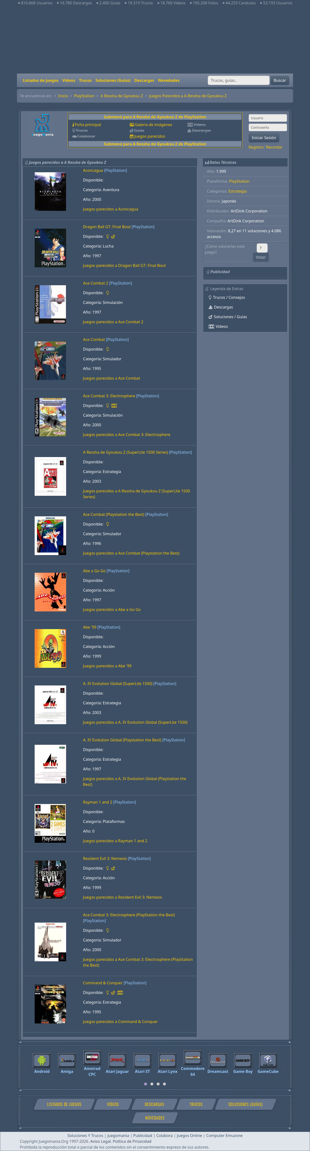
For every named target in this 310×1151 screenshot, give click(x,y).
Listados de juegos (40, 80)
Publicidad (142, 1135)
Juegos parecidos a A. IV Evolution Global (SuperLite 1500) (135, 722)
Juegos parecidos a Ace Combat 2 (113, 321)
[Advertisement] (155, 40)
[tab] (145, 1084)
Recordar (274, 147)
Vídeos (68, 80)
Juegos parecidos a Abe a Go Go (112, 609)
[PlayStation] (115, 170)
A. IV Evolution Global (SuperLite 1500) (118, 683)
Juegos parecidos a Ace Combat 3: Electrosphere (126, 434)
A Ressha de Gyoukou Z (122, 95)
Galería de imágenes (153, 124)
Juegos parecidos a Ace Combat (111, 378)
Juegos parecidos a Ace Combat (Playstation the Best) (131, 553)
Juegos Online (189, 1135)
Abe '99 (89, 627)
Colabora (164, 1135)
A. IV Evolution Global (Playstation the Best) (122, 740)
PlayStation (84, 95)
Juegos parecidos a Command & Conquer (120, 1021)
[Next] (284, 1064)
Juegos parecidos (149, 136)
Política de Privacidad (132, 1141)
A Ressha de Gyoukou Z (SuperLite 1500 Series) (125, 452)
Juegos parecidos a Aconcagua (110, 209)
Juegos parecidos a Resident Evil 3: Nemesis (122, 897)
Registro (256, 147)
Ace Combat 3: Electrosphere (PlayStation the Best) (129, 915)
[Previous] (25, 1064)
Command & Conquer (103, 982)
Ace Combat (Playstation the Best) (113, 514)
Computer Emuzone (224, 1135)
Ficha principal (88, 124)
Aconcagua (93, 170)
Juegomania (118, 1135)
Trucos (85, 80)
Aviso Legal (100, 1141)
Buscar (280, 80)
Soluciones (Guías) (112, 80)
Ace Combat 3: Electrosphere (109, 396)
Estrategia (238, 191)
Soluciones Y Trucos (85, 1135)
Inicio (63, 95)
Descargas (144, 80)
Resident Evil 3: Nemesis (105, 858)
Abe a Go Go (94, 570)
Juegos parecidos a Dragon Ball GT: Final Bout (124, 265)
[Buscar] (239, 80)
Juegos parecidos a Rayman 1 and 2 (115, 840)
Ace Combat (94, 339)
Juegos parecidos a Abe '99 (107, 666)
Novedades (169, 80)
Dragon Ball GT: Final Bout (107, 226)
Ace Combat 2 (95, 283)
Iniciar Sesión (264, 137)
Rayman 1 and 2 (97, 802)
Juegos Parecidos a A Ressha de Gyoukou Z (187, 95)
